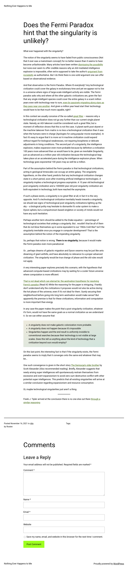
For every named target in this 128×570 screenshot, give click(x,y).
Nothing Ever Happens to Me (18, 6)
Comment (28, 470)
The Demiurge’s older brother (85, 365)
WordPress (118, 564)
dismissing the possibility (90, 64)
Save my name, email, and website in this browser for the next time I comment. (64, 537)
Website (27, 524)
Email (26, 512)
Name (27, 499)
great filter (78, 116)
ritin (32, 423)
